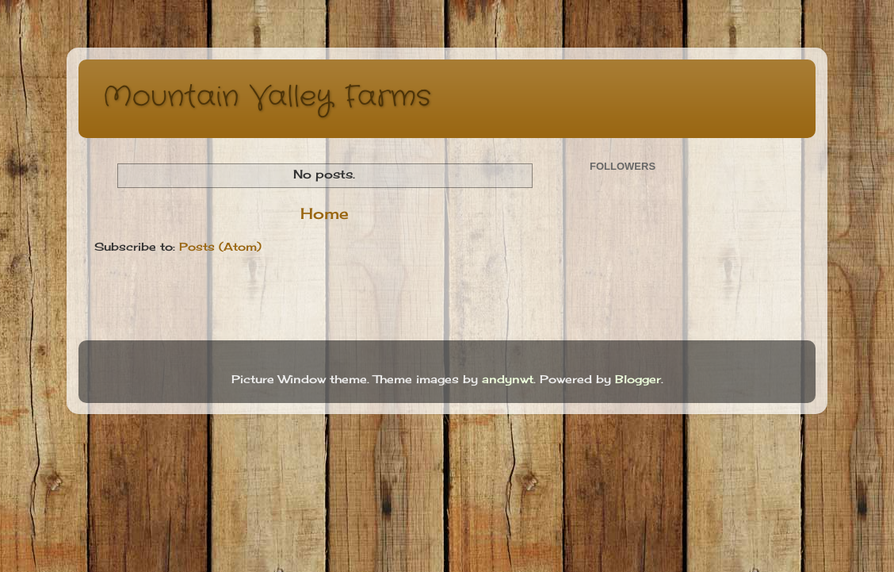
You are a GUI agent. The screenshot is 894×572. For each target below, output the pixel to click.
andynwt (507, 379)
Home (324, 213)
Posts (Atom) (220, 246)
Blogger (638, 379)
